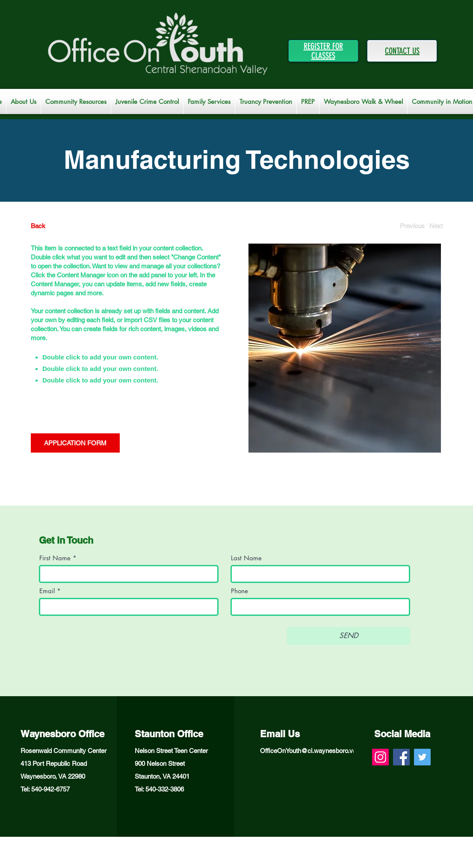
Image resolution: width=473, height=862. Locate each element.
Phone (239, 591)
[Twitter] (422, 757)
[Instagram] (380, 757)
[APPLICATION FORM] (75, 443)
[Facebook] (401, 757)
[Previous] (412, 226)
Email (47, 591)
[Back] (63, 226)
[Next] (436, 226)
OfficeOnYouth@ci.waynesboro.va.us (312, 750)
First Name (55, 558)
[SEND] (348, 636)
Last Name (246, 558)
